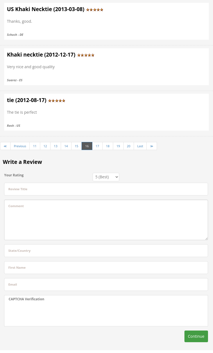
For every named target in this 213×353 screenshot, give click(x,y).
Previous (20, 146)
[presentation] (51, 314)
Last (140, 146)
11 (35, 146)
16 (87, 146)
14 (66, 146)
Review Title (17, 189)
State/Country (19, 250)
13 (55, 146)
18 (108, 146)
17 (97, 146)
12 (45, 146)
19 (118, 146)
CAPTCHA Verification (26, 299)
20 (129, 146)
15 (76, 146)
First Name (17, 267)
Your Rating (14, 175)
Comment (16, 206)
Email (12, 284)
